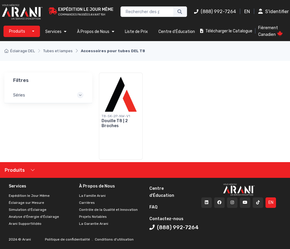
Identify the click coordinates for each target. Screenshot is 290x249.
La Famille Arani (92, 196)
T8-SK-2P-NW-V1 (116, 116)
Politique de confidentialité (68, 239)
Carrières (87, 203)
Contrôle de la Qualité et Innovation (108, 210)
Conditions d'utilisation (114, 239)
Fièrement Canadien (270, 31)
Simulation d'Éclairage (27, 210)
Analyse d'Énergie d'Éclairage (34, 217)
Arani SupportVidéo (25, 224)
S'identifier (273, 11)
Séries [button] (19, 95)
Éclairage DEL (19, 51)
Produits (15, 170)
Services (56, 31)
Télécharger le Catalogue (226, 31)
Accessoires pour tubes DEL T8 (113, 51)
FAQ (153, 207)
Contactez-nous (166, 218)
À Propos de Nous (95, 31)
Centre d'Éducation (176, 31)
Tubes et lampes (58, 51)
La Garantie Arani (93, 224)
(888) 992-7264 (215, 11)
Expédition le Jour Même (29, 196)
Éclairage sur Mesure (26, 203)
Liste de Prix (136, 31)
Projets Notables (93, 217)
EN (247, 11)
